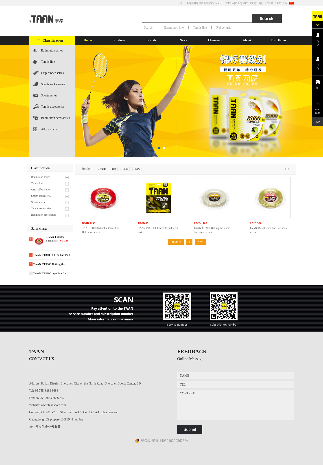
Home (88, 40)
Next (200, 242)
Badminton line (174, 27)
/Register (198, 2)
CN (285, 2)
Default (101, 168)
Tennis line (200, 27)
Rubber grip (223, 27)
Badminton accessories (55, 118)
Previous (175, 242)
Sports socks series (53, 84)
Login (190, 2)
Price (113, 168)
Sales (125, 168)
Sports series (49, 95)
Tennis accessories (52, 106)
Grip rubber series (52, 73)
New (137, 168)
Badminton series (52, 50)
